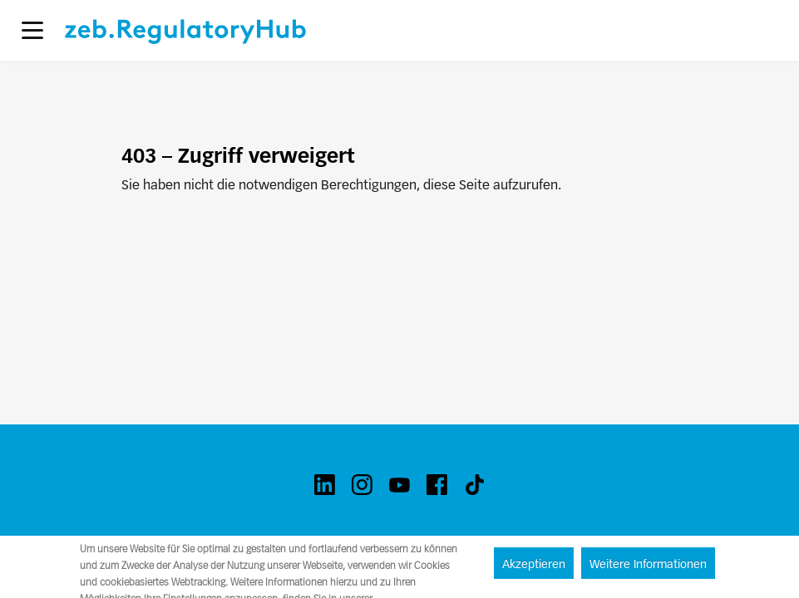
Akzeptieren (533, 563)
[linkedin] (324, 484)
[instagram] (362, 484)
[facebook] (437, 484)
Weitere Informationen (648, 563)
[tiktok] (474, 484)
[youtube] (399, 484)
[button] (32, 30)
